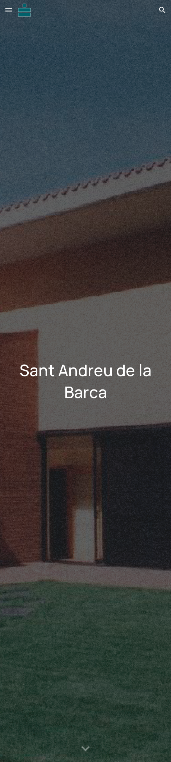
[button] (8, 10)
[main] (85, 381)
